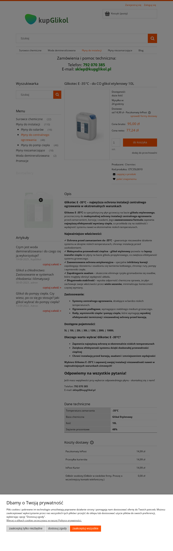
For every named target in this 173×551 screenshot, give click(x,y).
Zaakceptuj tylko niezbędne (26, 528)
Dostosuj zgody (57, 528)
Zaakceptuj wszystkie (85, 528)
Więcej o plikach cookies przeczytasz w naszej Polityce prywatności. (44, 520)
